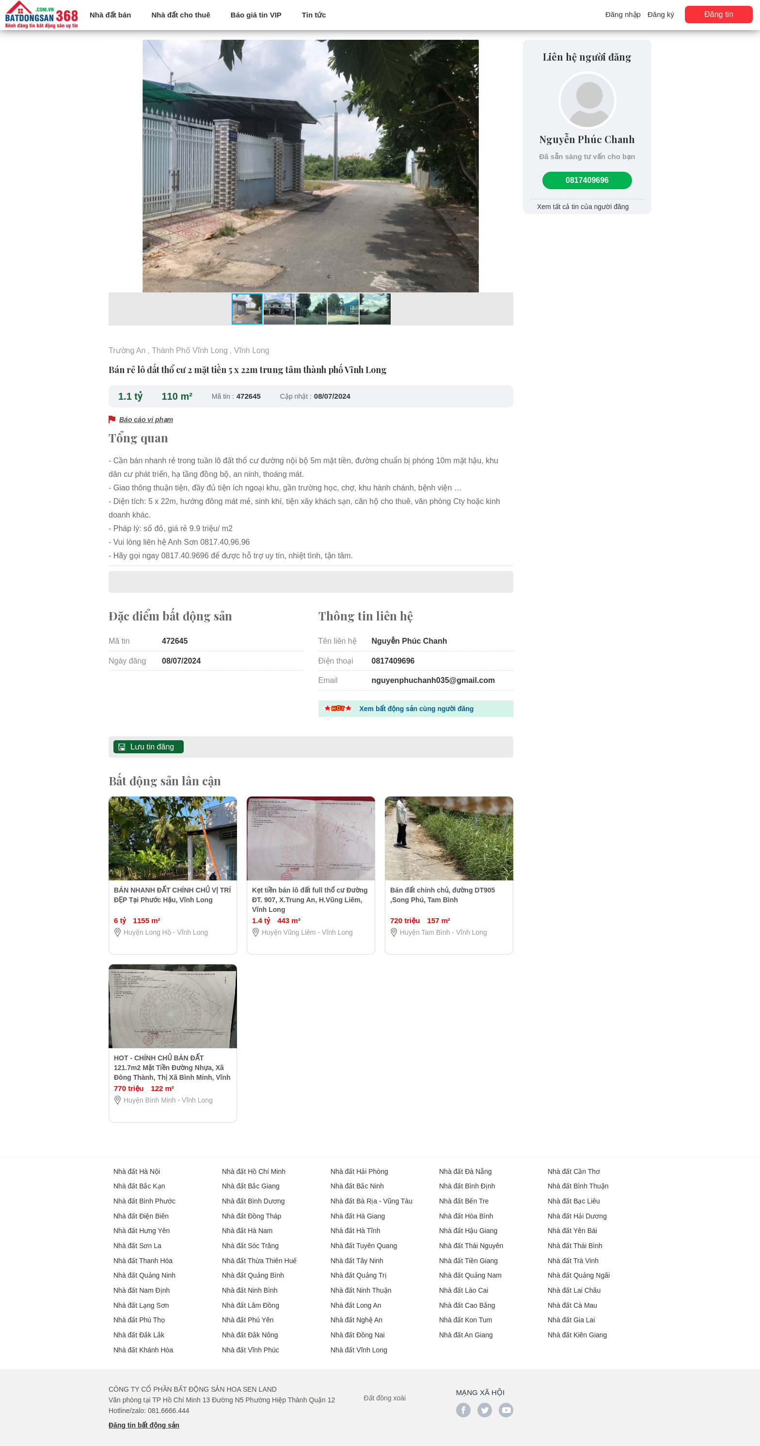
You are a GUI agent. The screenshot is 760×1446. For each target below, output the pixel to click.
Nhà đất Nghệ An (356, 1313)
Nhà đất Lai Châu (574, 1284)
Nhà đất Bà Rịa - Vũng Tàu (371, 1197)
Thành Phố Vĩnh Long (190, 350)
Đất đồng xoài (385, 1390)
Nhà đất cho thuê (181, 15)
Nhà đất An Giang (466, 1328)
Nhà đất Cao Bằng (467, 1298)
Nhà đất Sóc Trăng (250, 1240)
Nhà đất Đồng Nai (358, 1328)
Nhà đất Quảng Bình (253, 1269)
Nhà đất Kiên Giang (577, 1328)
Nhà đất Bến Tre (464, 1197)
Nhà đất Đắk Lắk (138, 1328)
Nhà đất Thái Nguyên (471, 1240)
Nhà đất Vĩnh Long (359, 1342)
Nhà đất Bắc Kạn (139, 1182)
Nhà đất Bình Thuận (578, 1182)
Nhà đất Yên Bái (572, 1226)
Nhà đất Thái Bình (575, 1240)
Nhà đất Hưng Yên (141, 1226)
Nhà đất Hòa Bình (466, 1211)
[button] (504, 48)
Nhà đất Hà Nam (247, 1226)
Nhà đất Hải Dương (577, 1211)
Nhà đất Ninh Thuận (361, 1284)
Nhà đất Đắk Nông (250, 1328)
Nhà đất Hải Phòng (359, 1167)
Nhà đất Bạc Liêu (574, 1197)
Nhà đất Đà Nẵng (465, 1167)
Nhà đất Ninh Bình (250, 1284)
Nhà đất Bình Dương (253, 1197)
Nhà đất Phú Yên (248, 1313)
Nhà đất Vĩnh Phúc (250, 1342)
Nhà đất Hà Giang (358, 1211)
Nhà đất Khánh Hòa (143, 1342)
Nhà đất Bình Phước (144, 1197)
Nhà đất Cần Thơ (574, 1167)
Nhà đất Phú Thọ (139, 1313)
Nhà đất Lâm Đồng (250, 1298)
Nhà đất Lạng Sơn (141, 1298)
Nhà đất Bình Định (467, 1182)
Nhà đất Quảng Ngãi (579, 1269)
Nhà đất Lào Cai (463, 1284)
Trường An (127, 350)
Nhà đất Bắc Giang (251, 1182)
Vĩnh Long (251, 350)
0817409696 (587, 179)
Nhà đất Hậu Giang (468, 1226)
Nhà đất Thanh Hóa (143, 1255)
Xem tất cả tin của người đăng (583, 206)
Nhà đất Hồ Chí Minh (253, 1167)
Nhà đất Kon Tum (465, 1313)
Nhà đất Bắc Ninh (357, 1182)
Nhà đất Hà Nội (136, 1167)
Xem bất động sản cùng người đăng (417, 706)
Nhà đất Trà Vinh (573, 1255)
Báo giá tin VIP (256, 15)
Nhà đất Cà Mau (572, 1298)
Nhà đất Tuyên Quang (364, 1240)
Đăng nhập (623, 14)
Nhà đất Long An (356, 1298)
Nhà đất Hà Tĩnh (355, 1226)
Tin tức (314, 15)
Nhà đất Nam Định (141, 1284)
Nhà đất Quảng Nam (470, 1269)
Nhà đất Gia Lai (571, 1313)
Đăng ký (661, 14)
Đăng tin (718, 14)
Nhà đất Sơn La (137, 1240)
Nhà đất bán (110, 15)
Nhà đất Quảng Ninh (144, 1269)
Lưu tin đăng (152, 743)
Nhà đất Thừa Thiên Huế (259, 1255)
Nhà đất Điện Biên (141, 1211)
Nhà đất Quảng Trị (359, 1269)
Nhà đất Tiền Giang (468, 1255)
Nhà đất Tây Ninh (357, 1255)
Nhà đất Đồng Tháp (251, 1211)
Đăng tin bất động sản (144, 1417)
